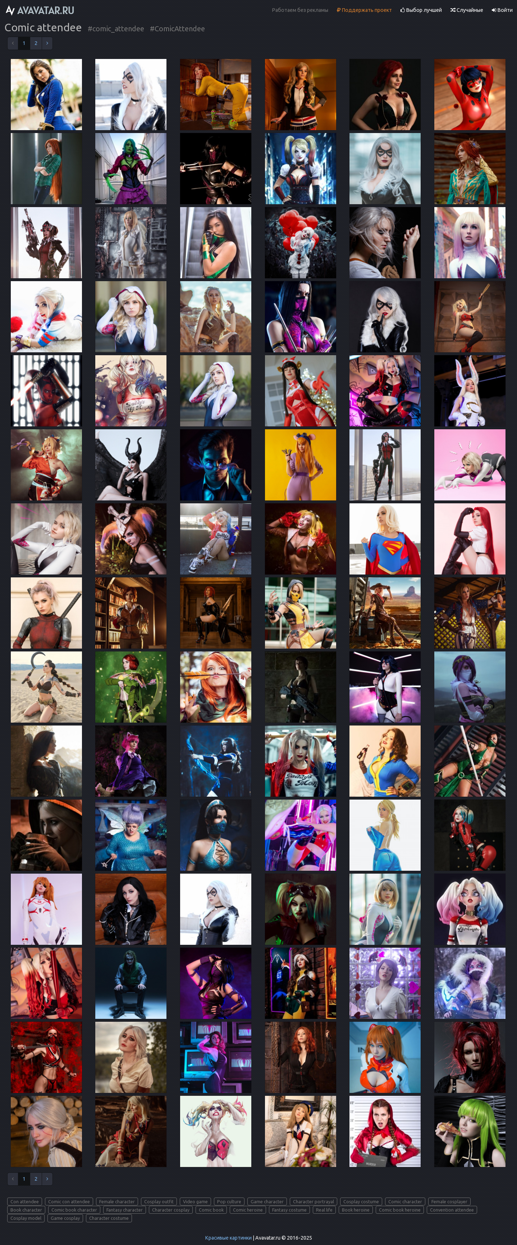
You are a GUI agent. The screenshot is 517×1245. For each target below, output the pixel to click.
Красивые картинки (228, 1238)
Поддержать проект (364, 10)
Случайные (466, 10)
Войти (502, 10)
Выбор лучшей (421, 10)
